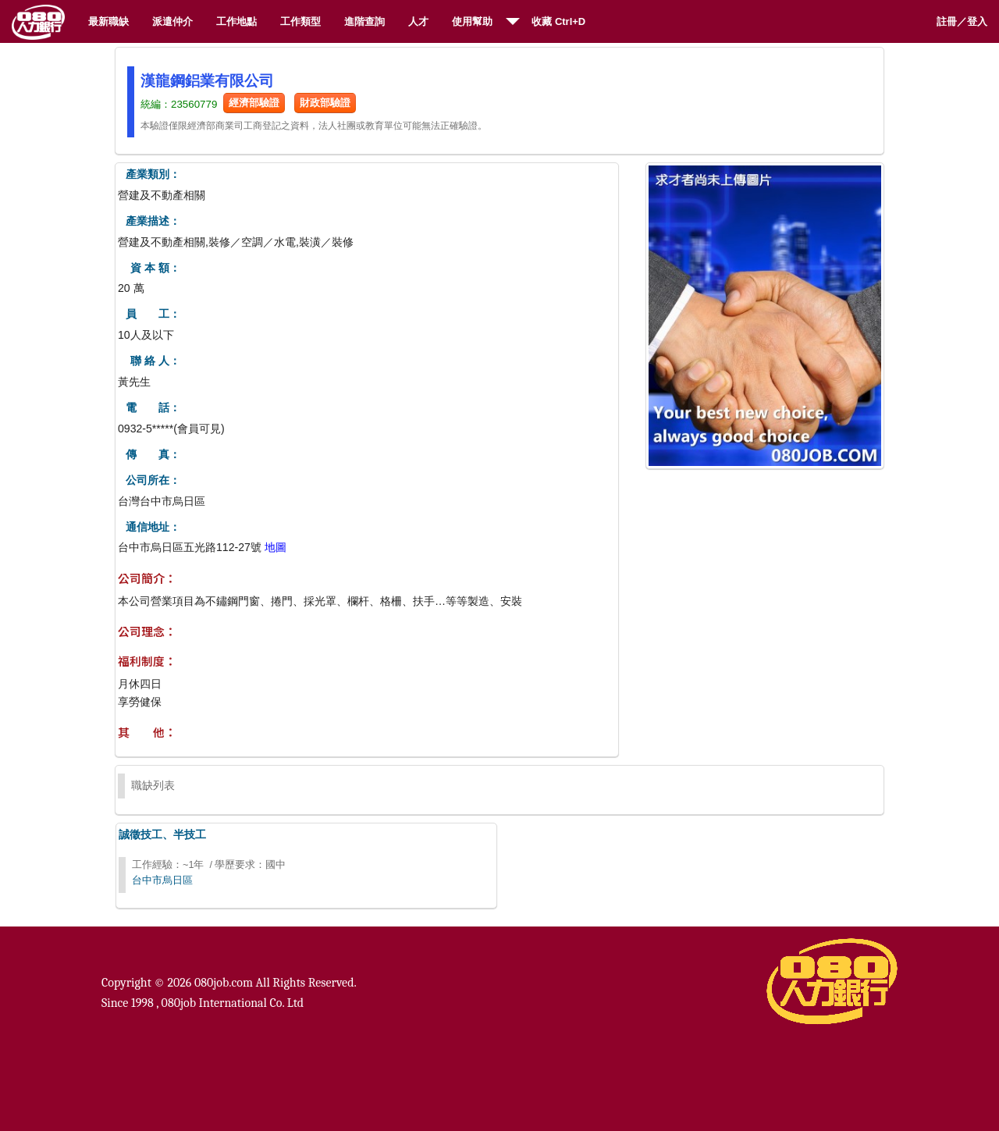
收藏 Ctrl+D (558, 21)
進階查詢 (364, 21)
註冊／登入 (962, 21)
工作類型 (300, 21)
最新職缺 (108, 21)
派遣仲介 (172, 21)
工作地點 (236, 21)
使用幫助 (472, 21)
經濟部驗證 (254, 102)
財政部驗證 (325, 102)
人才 (418, 21)
